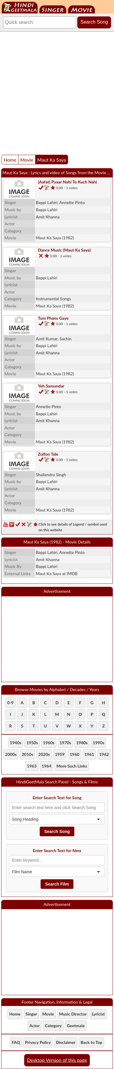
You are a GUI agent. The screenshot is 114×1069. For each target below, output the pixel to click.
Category (53, 1025)
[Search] (39, 22)
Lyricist (98, 1013)
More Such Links (71, 765)
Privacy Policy (38, 1042)
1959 (59, 754)
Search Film (57, 884)
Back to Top (91, 1042)
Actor (34, 1025)
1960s (49, 742)
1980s (82, 742)
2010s (27, 754)
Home (10, 160)
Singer (52, 9)
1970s (65, 742)
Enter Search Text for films (57, 850)
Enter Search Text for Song (57, 797)
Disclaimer (66, 1042)
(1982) (55, 237)
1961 (89, 754)
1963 (31, 765)
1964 (46, 765)
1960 (74, 754)
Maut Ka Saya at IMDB (57, 573)
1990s (98, 742)
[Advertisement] (57, 92)
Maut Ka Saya (51, 160)
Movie (81, 9)
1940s (15, 742)
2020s (44, 754)
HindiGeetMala (20, 7)
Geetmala (76, 1025)
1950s (32, 742)
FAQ (16, 1042)
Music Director (73, 1013)
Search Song (94, 21)
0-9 (10, 702)
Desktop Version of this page (57, 1060)
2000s (11, 754)
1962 (104, 754)
